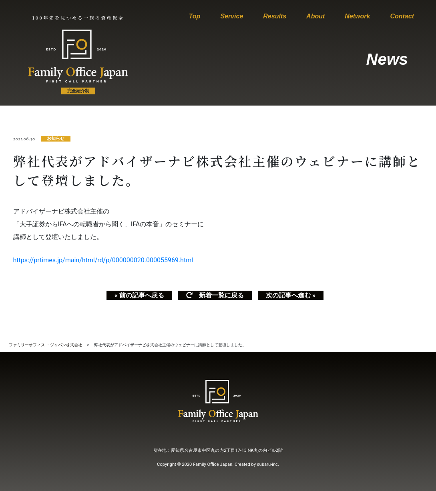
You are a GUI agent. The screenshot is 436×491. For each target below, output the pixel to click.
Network (357, 16)
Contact (402, 16)
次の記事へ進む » (290, 295)
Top (195, 16)
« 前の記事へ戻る (139, 295)
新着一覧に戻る (215, 295)
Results (274, 16)
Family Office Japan (212, 464)
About (315, 16)
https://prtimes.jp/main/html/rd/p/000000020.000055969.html (103, 260)
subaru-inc (267, 464)
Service (231, 16)
